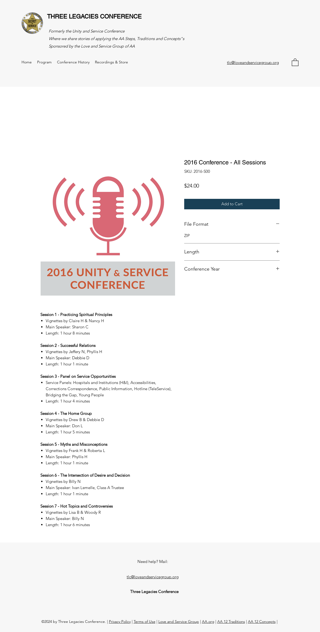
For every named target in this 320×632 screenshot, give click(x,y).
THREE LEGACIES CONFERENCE (94, 16)
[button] (295, 62)
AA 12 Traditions (231, 621)
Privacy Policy (120, 621)
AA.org (208, 621)
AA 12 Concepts (262, 621)
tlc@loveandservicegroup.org (253, 62)
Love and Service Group (178, 621)
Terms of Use (144, 621)
